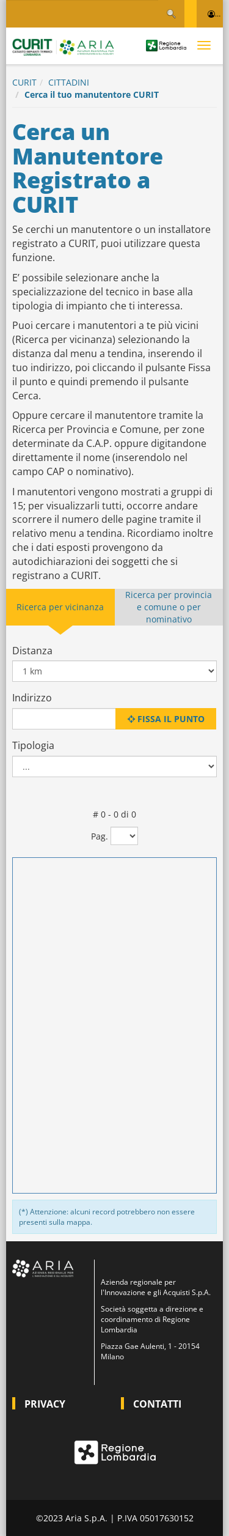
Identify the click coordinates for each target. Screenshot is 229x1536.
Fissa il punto (166, 719)
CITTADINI (68, 82)
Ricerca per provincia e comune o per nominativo (168, 607)
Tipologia (33, 745)
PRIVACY (44, 1404)
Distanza (32, 650)
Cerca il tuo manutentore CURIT (91, 94)
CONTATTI (157, 1404)
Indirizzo (32, 697)
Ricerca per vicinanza (60, 607)
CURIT (24, 82)
